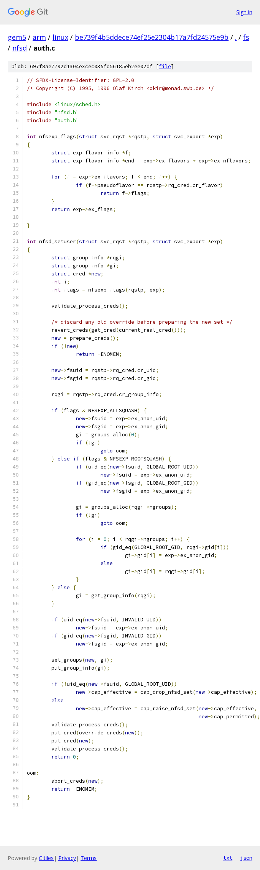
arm (39, 37)
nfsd (19, 47)
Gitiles (46, 858)
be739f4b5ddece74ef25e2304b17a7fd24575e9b (152, 37)
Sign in (244, 12)
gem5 (17, 37)
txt (227, 857)
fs (246, 37)
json (246, 857)
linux (60, 37)
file (165, 66)
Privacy (67, 858)
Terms (89, 858)
